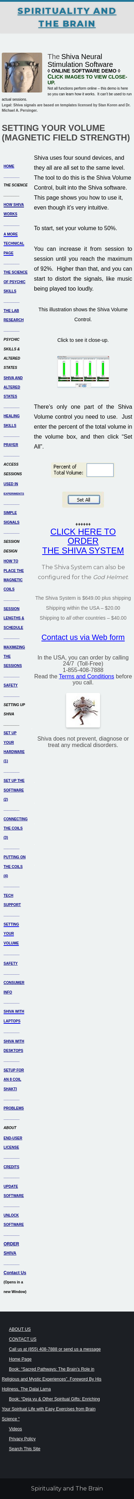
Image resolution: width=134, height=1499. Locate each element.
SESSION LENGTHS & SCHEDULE (14, 618)
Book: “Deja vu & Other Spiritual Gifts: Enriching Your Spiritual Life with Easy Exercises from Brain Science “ (51, 1409)
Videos (15, 1428)
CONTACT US (22, 1339)
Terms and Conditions (86, 676)
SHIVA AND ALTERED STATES (13, 387)
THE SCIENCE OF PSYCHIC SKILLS (16, 281)
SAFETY (11, 685)
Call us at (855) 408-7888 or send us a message (55, 1349)
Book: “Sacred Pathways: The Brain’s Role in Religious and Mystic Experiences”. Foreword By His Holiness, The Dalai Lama (51, 1379)
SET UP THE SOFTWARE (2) (14, 790)
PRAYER (11, 445)
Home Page (20, 1359)
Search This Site (24, 1448)
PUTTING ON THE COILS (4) (15, 866)
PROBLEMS (14, 1108)
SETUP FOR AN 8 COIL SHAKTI (14, 1079)
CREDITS (11, 1167)
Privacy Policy (22, 1438)
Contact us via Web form (83, 637)
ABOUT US (20, 1329)
